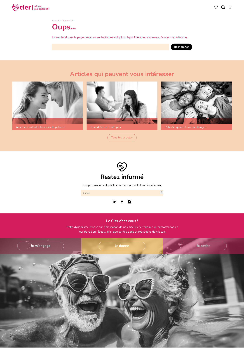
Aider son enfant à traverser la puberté (40, 127)
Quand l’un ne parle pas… (106, 127)
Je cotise (203, 245)
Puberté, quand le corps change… (186, 127)
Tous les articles (122, 137)
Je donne (122, 245)
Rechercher (181, 47)
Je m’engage (41, 245)
